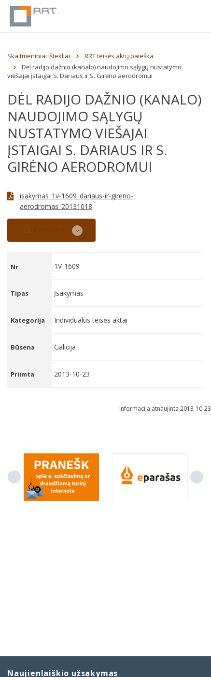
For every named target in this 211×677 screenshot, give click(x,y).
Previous (14, 477)
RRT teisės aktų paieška (119, 56)
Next (197, 477)
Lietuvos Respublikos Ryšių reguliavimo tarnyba (33, 16)
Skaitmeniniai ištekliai (38, 56)
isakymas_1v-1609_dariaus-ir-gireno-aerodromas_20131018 (76, 201)
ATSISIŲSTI (44, 229)
